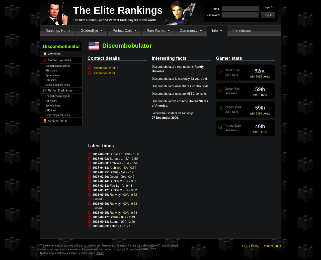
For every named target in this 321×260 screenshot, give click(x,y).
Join (273, 7)
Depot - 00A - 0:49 (122, 176)
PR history (51, 70)
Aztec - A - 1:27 (120, 226)
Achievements (57, 120)
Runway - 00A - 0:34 (123, 212)
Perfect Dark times (60, 90)
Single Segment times (57, 85)
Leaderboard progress (57, 65)
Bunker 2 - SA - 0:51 (123, 181)
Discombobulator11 (105, 68)
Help (266, 7)
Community (189, 30)
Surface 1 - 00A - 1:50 (124, 154)
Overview (54, 54)
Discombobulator (104, 73)
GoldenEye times (59, 60)
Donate (100, 253)
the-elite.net (241, 30)
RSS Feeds (250, 246)
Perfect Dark (122, 30)
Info (215, 30)
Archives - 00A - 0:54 (123, 163)
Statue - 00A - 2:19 (122, 217)
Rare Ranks (156, 30)
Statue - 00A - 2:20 (122, 222)
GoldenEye (89, 30)
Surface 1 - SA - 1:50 (124, 158)
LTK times (50, 80)
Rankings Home (57, 30)
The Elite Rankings (118, 10)
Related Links (272, 246)
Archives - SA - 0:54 (123, 168)
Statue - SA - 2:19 (122, 172)
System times (52, 75)
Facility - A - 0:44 (121, 186)
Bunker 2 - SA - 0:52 (123, 190)
